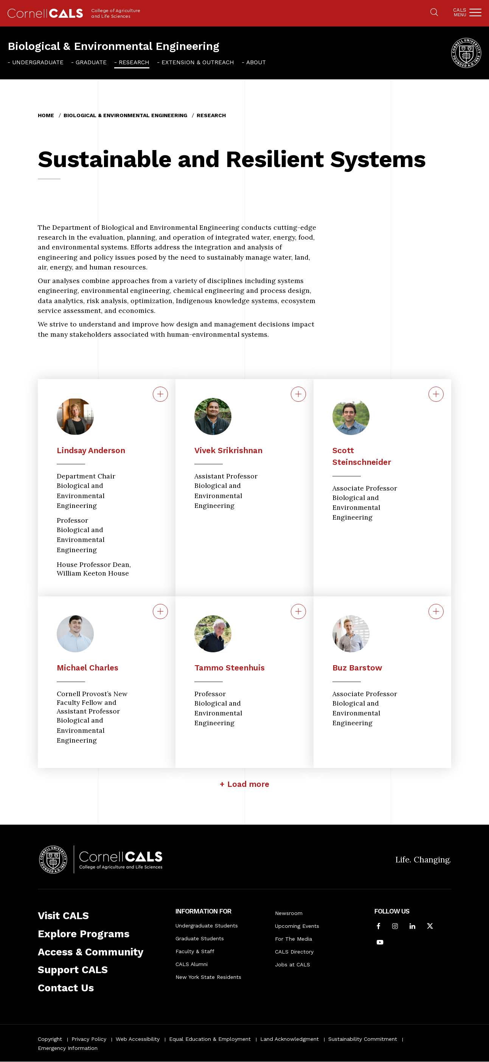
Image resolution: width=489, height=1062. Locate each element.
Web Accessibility (138, 1039)
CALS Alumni (191, 964)
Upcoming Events (297, 926)
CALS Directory (294, 952)
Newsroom (289, 913)
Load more (248, 784)
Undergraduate (38, 62)
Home (46, 115)
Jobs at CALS (292, 964)
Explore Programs (83, 934)
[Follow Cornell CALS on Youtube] (380, 943)
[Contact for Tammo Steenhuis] (298, 611)
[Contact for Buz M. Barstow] (436, 611)
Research (134, 62)
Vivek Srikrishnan (228, 450)
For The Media (293, 939)
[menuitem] (36, 62)
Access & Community (90, 952)
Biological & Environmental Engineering (113, 46)
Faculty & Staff (194, 951)
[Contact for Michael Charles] (160, 611)
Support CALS (73, 970)
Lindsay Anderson (91, 450)
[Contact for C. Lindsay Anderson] (160, 394)
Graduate (91, 62)
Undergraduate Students (206, 926)
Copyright (50, 1039)
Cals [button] (459, 12)
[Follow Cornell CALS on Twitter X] (430, 927)
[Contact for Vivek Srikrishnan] (298, 394)
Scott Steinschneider (361, 456)
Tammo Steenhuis (229, 667)
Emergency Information (68, 1048)
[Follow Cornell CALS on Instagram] (395, 927)
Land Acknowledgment (289, 1039)
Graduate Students (199, 938)
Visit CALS (63, 916)
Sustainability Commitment (362, 1039)
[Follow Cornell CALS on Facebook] (378, 927)
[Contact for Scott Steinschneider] (436, 394)
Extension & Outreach (197, 62)
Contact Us (66, 988)
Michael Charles (87, 667)
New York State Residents (208, 977)
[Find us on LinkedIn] (412, 927)
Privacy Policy (88, 1039)
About (256, 62)
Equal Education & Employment (210, 1039)
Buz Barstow (357, 667)
